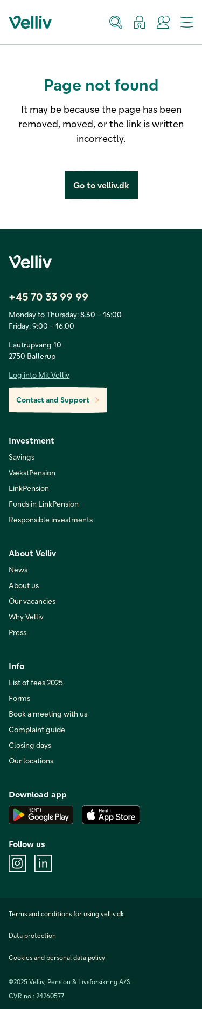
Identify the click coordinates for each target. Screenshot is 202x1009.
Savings (21, 456)
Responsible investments (51, 519)
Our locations (31, 760)
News (18, 569)
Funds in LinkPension (44, 503)
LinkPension (29, 488)
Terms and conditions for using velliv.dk (66, 913)
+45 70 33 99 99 (48, 296)
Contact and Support (58, 400)
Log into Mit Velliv (39, 374)
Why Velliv (26, 616)
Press (17, 632)
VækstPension (32, 472)
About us (24, 585)
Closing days (30, 744)
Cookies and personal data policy (57, 957)
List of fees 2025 (36, 682)
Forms (19, 698)
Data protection (32, 935)
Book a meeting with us (48, 713)
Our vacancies (32, 600)
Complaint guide (37, 729)
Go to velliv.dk (101, 185)
